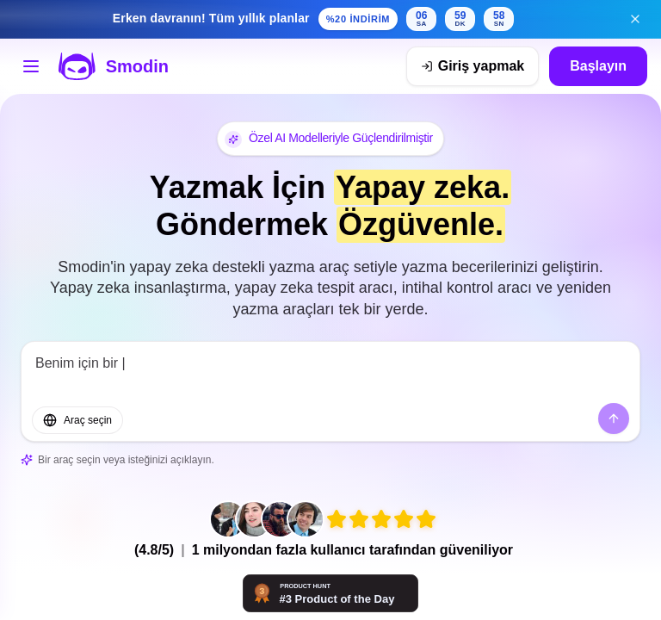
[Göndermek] (613, 418)
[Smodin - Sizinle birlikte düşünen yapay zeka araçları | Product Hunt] (330, 593)
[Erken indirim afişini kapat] (635, 19)
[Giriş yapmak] (473, 66)
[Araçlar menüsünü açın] (31, 66)
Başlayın (598, 66)
